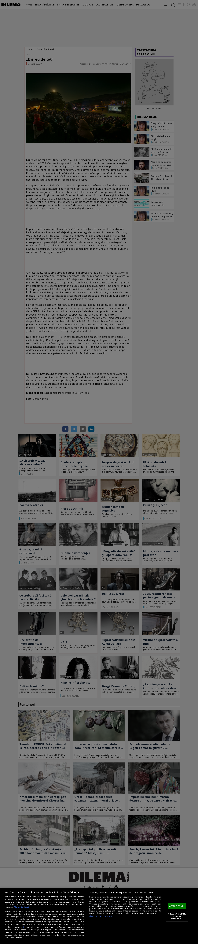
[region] (99, 916)
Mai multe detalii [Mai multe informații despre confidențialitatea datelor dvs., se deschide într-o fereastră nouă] (21, 907)
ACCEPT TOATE (177, 906)
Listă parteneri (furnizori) (101, 916)
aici (23, 927)
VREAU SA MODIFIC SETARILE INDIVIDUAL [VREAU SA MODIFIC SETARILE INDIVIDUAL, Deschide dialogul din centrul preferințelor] (177, 916)
